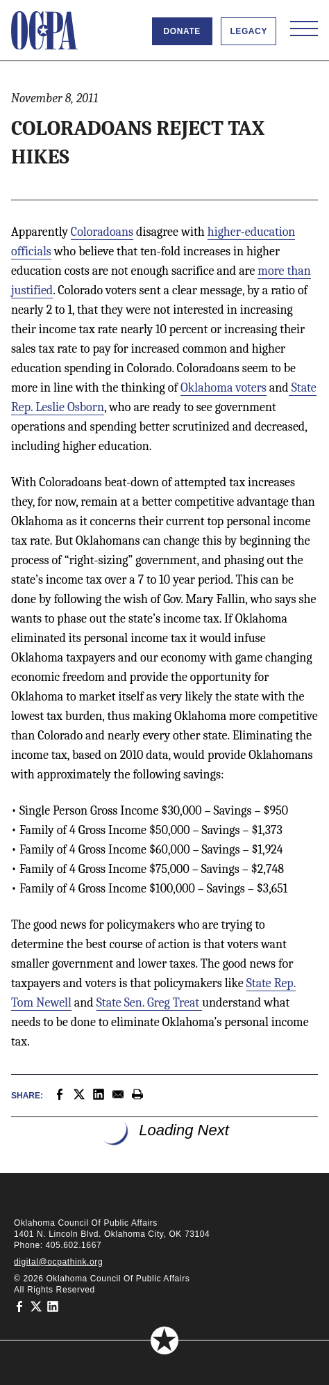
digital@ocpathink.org (58, 1262)
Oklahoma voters (223, 388)
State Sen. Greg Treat (149, 1002)
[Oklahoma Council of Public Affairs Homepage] (44, 30)
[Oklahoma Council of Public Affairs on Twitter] (36, 1306)
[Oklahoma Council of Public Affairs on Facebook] (19, 1306)
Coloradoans (102, 232)
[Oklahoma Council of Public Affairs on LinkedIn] (52, 1306)
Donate (182, 31)
